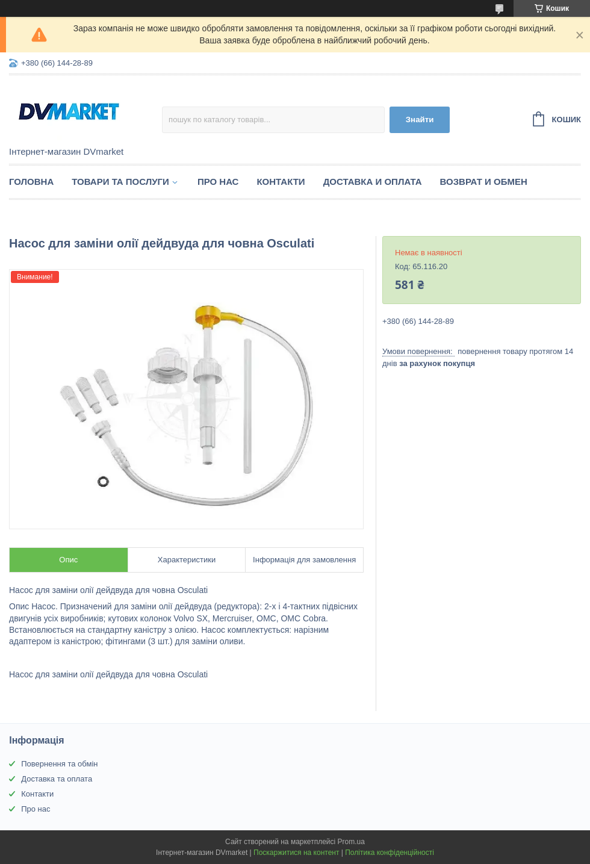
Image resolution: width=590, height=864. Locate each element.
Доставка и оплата (372, 181)
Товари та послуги (120, 181)
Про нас (218, 181)
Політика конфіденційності (389, 852)
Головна (31, 181)
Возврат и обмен (483, 181)
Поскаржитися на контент (296, 852)
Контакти (280, 181)
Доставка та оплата (56, 778)
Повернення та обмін (59, 763)
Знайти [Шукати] (420, 119)
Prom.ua (351, 842)
